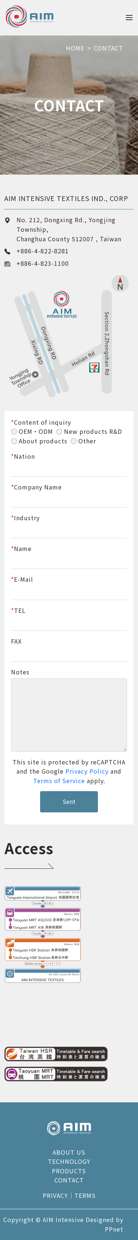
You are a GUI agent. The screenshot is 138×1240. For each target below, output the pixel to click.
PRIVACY (55, 1195)
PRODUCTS (69, 1170)
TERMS (85, 1195)
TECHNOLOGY (69, 1161)
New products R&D (93, 431)
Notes (20, 671)
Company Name (36, 487)
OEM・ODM (36, 431)
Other (87, 440)
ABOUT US (69, 1152)
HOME (75, 48)
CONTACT (108, 48)
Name (21, 548)
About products (43, 440)
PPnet (114, 1229)
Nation (23, 456)
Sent (69, 801)
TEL (18, 610)
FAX (16, 641)
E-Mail (22, 579)
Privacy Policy (87, 771)
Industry (25, 517)
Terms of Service (59, 780)
